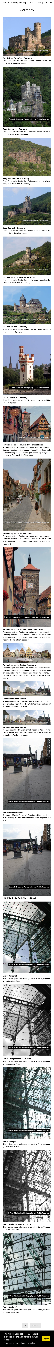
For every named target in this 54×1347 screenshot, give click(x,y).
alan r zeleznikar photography (15, 2)
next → (35, 1326)
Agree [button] (46, 1339)
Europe (32, 3)
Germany (40, 3)
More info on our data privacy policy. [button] (20, 1343)
